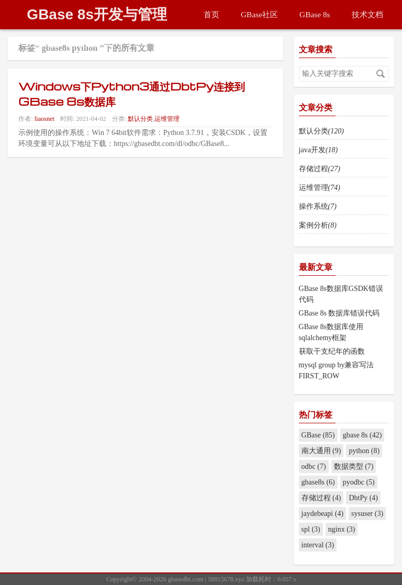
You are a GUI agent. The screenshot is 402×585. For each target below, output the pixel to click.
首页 (211, 14)
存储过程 (319, 169)
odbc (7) (314, 466)
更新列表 (95, 43)
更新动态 (42, 43)
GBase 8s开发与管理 (97, 14)
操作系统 (318, 206)
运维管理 (167, 118)
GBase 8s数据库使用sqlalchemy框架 (331, 332)
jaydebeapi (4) (322, 514)
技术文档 (367, 14)
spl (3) (311, 529)
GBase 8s (314, 14)
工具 (140, 43)
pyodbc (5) (359, 482)
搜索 (380, 74)
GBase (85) (318, 435)
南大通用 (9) (321, 451)
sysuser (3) (367, 514)
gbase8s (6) (318, 482)
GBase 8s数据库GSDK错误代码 (341, 294)
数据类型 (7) (354, 466)
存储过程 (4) (321, 498)
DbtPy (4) (363, 498)
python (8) (364, 451)
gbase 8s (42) (362, 435)
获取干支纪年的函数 (332, 351)
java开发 (318, 150)
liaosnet (44, 118)
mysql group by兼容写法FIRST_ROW (336, 370)
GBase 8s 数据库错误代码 (339, 313)
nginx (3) (341, 529)
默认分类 (140, 118)
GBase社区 (259, 14)
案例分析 (318, 225)
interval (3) (318, 545)
